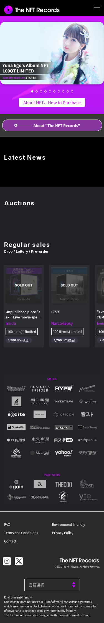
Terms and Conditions (21, 532)
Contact (10, 541)
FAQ (7, 524)
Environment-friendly (68, 524)
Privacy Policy (62, 532)
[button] (32, 91)
